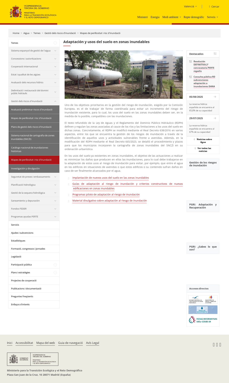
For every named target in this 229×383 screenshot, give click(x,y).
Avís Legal (92, 343)
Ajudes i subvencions (22, 232)
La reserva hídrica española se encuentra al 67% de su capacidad (201, 128)
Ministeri (142, 17)
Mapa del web (45, 343)
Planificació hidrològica (23, 184)
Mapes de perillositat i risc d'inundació (100, 33)
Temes (36, 33)
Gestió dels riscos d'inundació (60, 33)
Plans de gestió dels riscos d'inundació (31, 126)
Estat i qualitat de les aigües (25, 74)
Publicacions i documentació (26, 288)
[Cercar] (212, 6)
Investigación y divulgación (25, 168)
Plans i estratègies (20, 272)
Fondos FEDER (18, 208)
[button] (180, 17)
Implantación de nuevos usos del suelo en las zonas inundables (110, 177)
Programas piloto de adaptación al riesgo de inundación (106, 194)
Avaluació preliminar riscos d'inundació (31, 109)
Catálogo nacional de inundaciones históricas (29, 149)
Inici (9, 343)
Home (16, 33)
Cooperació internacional (24, 66)
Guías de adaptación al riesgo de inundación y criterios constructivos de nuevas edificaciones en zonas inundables (127, 186)
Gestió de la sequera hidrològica (28, 192)
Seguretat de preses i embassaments (30, 176)
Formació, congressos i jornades (28, 248)
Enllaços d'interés (20, 304)
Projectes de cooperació (23, 280)
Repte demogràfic (194, 17)
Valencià (189, 6)
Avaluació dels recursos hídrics (27, 82)
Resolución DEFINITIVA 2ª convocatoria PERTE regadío (204, 66)
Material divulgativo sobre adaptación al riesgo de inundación (109, 200)
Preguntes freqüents (22, 296)
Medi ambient (170, 17)
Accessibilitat (24, 343)
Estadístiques (18, 240)
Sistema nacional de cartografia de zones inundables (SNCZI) (32, 137)
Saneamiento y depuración (25, 200)
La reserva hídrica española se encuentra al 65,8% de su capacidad (201, 107)
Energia (155, 17)
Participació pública (21, 264)
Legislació (16, 256)
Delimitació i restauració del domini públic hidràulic (29, 92)
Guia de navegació (70, 343)
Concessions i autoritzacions (26, 58)
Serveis (211, 17)
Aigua (26, 33)
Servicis (15, 224)
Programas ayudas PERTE (24, 216)
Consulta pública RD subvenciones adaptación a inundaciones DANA (204, 81)
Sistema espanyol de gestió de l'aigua (30, 50)
